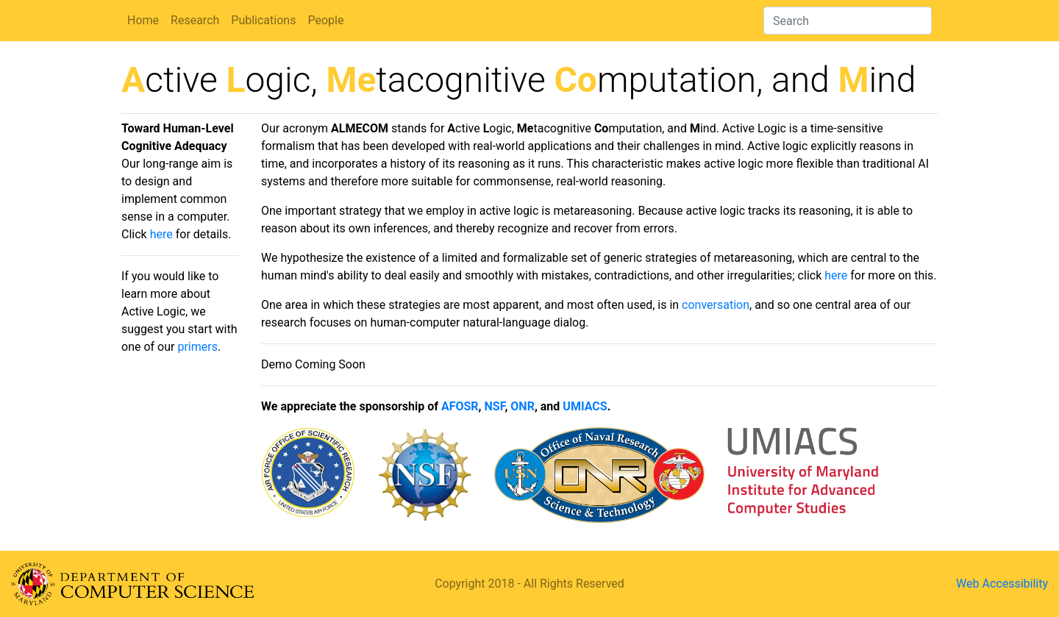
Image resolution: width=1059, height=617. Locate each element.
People (325, 20)
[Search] (847, 21)
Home (143, 20)
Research (195, 20)
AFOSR (460, 406)
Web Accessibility (1002, 584)
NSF (495, 406)
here (161, 234)
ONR (522, 406)
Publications (263, 20)
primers (197, 347)
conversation (715, 305)
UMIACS (585, 406)
